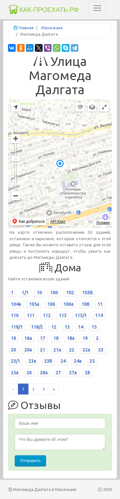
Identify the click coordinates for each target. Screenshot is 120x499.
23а (32, 361)
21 (42, 349)
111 (31, 315)
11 (100, 304)
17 (42, 338)
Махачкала (52, 27)
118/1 (17, 327)
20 (13, 349)
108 (85, 304)
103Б (87, 292)
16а (28, 338)
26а (43, 372)
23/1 (15, 361)
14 (80, 327)
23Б (48, 361)
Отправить (30, 460)
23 (100, 349)
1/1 (25, 292)
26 (29, 372)
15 (94, 327)
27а (72, 372)
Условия (103, 222)
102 (70, 292)
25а (14, 372)
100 (54, 292)
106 (51, 304)
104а (16, 304)
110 (15, 315)
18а (70, 338)
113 (63, 315)
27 (58, 372)
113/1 (81, 315)
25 (92, 361)
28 (87, 372)
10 (39, 292)
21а (57, 349)
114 (99, 315)
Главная (26, 27)
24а (77, 361)
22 (71, 349)
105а (34, 304)
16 (13, 338)
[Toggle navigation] (97, 8)
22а (86, 349)
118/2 (37, 327)
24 (63, 361)
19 (85, 338)
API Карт (58, 221)
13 (67, 327)
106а (68, 304)
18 (56, 338)
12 (53, 327)
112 (47, 315)
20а (28, 349)
